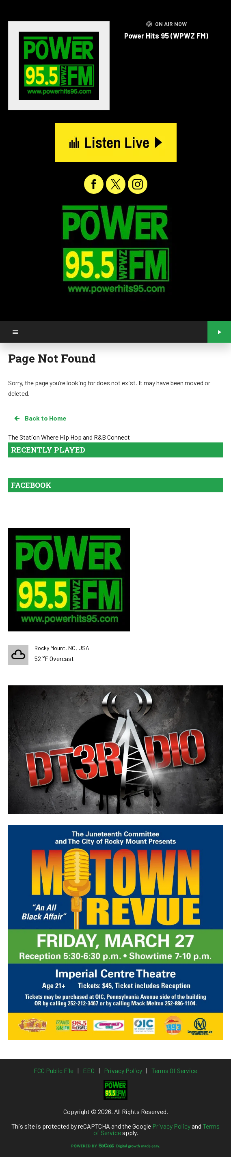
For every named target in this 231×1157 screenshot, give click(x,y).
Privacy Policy (171, 1126)
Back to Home (40, 418)
